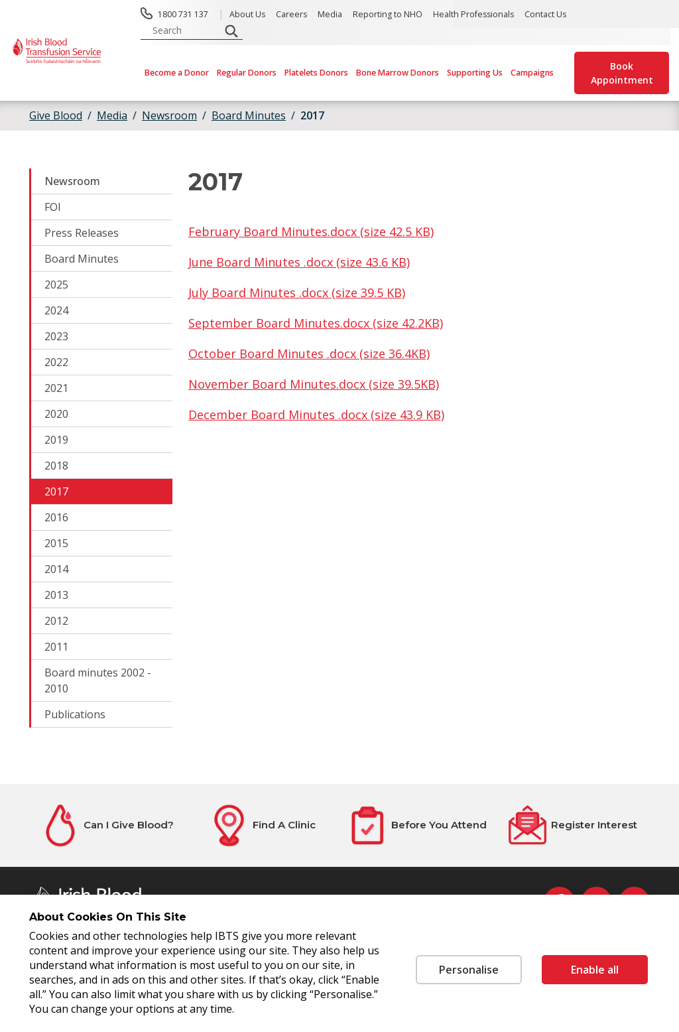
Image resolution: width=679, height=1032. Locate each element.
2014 (56, 569)
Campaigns (532, 72)
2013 (56, 595)
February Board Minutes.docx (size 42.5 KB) (311, 231)
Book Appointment (622, 73)
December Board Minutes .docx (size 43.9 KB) (316, 414)
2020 (56, 414)
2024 (56, 310)
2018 (56, 465)
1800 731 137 (183, 14)
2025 (56, 284)
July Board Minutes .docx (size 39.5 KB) (296, 292)
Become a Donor (177, 72)
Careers (291, 14)
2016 (56, 517)
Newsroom (72, 181)
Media (330, 14)
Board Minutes (81, 258)
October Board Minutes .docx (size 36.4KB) (309, 353)
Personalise (469, 969)
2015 (56, 543)
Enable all (595, 969)
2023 (56, 336)
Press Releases (81, 233)
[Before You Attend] (417, 825)
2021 (56, 388)
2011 (56, 646)
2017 (312, 115)
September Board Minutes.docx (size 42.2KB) (315, 323)
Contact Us (545, 14)
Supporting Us (475, 72)
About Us (247, 14)
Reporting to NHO (387, 14)
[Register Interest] (572, 825)
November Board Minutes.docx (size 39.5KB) (313, 384)
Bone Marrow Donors (397, 72)
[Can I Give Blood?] (106, 825)
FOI (52, 207)
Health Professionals (473, 14)
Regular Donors (247, 72)
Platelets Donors (316, 72)
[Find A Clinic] (262, 825)
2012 (56, 620)
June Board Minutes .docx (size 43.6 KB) (299, 262)
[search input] (184, 30)
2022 (56, 362)
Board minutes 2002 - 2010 (97, 680)
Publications (74, 714)
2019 (56, 439)
